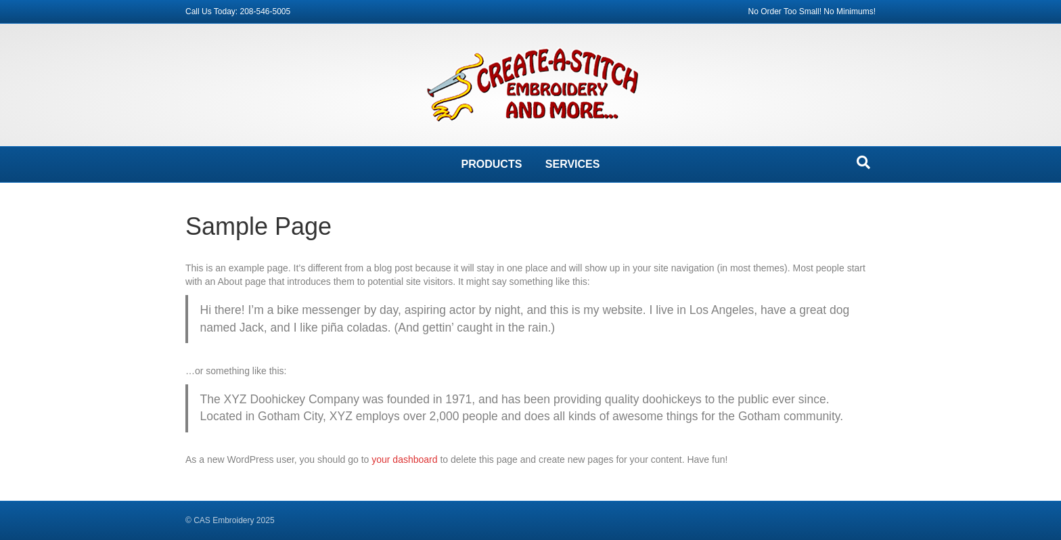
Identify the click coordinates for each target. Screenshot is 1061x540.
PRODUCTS (491, 164)
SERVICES (572, 164)
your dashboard (404, 459)
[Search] (863, 162)
